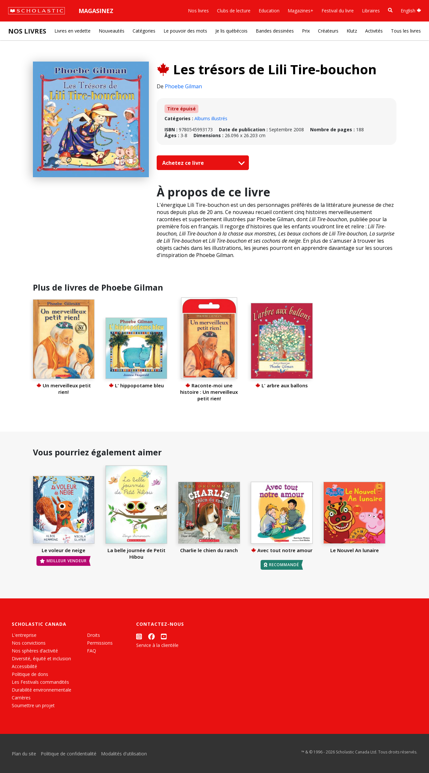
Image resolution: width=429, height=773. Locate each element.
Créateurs (328, 31)
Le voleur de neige (63, 550)
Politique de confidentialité (68, 754)
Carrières (21, 697)
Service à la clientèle (157, 645)
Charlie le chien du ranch (209, 550)
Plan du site (24, 754)
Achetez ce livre (202, 162)
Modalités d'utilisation (124, 754)
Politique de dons (30, 674)
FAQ (91, 651)
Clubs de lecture (233, 10)
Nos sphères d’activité (35, 651)
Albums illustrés (210, 118)
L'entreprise (24, 635)
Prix (306, 31)
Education (269, 10)
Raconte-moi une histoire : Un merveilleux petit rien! (209, 392)
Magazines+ (300, 10)
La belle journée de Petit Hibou (136, 553)
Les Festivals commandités (40, 682)
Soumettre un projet (33, 705)
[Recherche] (390, 10)
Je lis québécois (231, 31)
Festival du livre (338, 10)
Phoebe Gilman (183, 86)
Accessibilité (24, 666)
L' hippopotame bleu (136, 385)
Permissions (100, 643)
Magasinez (96, 11)
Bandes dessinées (275, 31)
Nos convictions (29, 643)
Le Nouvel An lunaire (354, 550)
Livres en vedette (72, 31)
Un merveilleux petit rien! (63, 388)
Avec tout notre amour (281, 550)
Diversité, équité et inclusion (41, 658)
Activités (374, 31)
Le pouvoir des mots (185, 31)
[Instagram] (139, 636)
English (411, 10)
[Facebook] (151, 636)
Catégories (144, 31)
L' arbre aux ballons (281, 385)
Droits (93, 635)
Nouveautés (111, 31)
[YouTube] (164, 636)
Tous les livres (406, 31)
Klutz (352, 31)
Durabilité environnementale (41, 690)
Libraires (371, 10)
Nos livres (198, 10)
